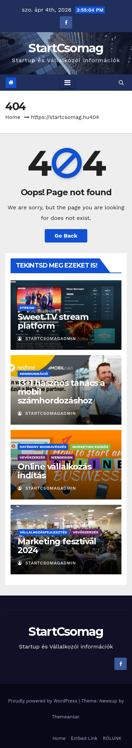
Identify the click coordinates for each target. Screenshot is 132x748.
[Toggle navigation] (67, 82)
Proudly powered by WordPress (43, 701)
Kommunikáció (34, 374)
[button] (121, 82)
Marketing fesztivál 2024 (57, 545)
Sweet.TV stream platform (53, 321)
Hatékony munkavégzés (43, 447)
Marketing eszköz (90, 447)
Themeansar (65, 716)
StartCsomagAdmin (47, 338)
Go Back (66, 235)
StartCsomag (66, 48)
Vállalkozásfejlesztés (43, 532)
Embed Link (84, 738)
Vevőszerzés (32, 457)
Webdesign (62, 457)
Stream (27, 308)
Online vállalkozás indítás (54, 470)
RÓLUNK (112, 738)
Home (12, 117)
